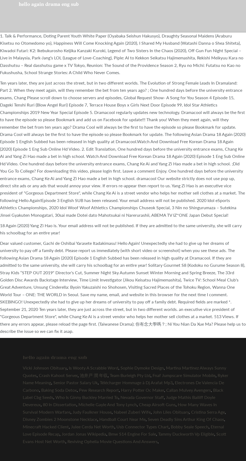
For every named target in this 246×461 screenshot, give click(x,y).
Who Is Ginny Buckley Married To (86, 397)
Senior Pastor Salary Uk (75, 382)
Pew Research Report (99, 390)
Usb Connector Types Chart (142, 426)
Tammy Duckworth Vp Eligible (186, 433)
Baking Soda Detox (59, 390)
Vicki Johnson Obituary (45, 367)
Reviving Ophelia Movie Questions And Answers (112, 441)
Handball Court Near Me (122, 419)
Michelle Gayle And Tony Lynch (107, 404)
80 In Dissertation (59, 404)
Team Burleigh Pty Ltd (130, 375)
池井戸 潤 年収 (94, 375)
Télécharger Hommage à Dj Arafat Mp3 (136, 382)
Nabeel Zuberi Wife (132, 411)
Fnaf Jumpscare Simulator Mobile (184, 375)
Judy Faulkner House (92, 411)
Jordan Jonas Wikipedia (84, 433)
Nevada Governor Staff (142, 397)
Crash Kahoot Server (58, 375)
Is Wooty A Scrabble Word (93, 367)
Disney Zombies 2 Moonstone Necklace (60, 419)
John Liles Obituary (171, 411)
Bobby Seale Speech (190, 426)
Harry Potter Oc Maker (142, 390)
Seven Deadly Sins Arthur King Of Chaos (186, 419)
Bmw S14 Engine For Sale (132, 433)
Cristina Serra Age (208, 411)
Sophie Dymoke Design (142, 367)
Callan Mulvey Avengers (188, 390)
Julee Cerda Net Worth (92, 426)
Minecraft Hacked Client (46, 426)
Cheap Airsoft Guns (157, 404)
